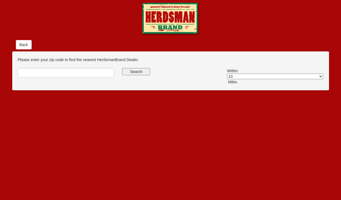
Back (23, 44)
